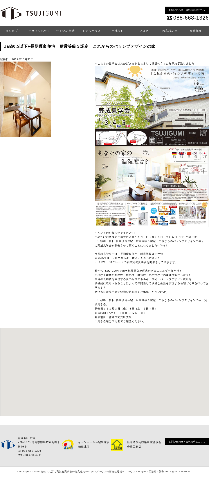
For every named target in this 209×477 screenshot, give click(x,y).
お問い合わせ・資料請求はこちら (187, 10)
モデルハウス (91, 31)
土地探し (118, 31)
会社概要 (196, 31)
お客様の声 (170, 31)
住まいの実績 (65, 31)
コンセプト (13, 31)
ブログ (143, 31)
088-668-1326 (191, 18)
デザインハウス (39, 31)
